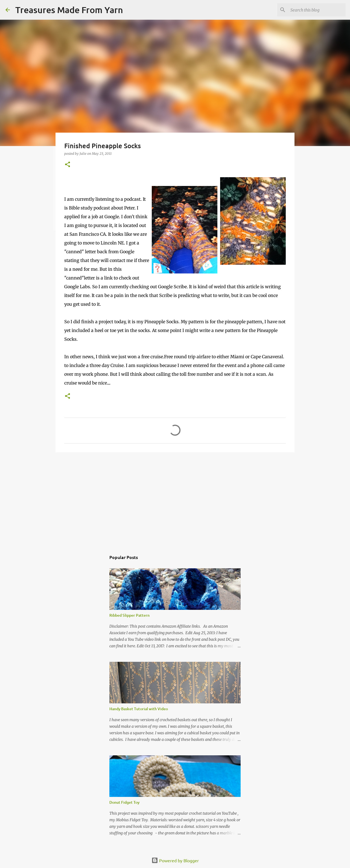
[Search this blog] (317, 9)
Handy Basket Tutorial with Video (138, 708)
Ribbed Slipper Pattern (129, 615)
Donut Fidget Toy (124, 802)
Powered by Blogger (175, 860)
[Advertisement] (175, 499)
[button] (67, 164)
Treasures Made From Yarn (69, 9)
